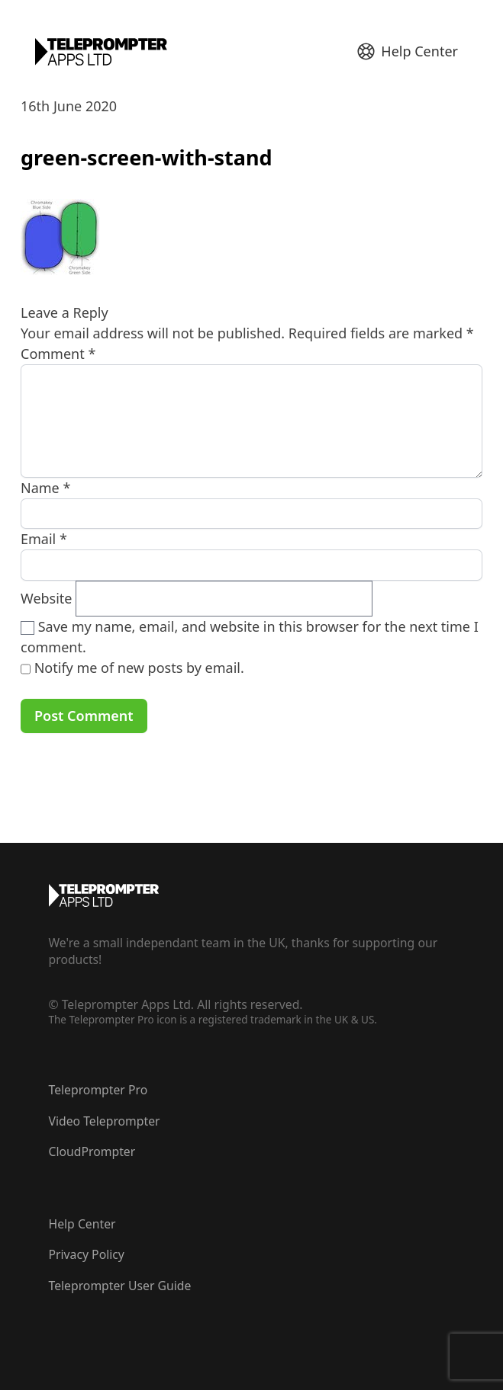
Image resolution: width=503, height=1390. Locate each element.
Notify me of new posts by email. (139, 667)
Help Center (82, 1223)
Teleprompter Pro (98, 1089)
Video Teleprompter (104, 1121)
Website (47, 598)
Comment (58, 353)
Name (45, 488)
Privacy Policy (86, 1254)
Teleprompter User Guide (120, 1285)
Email (44, 539)
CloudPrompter (92, 1151)
